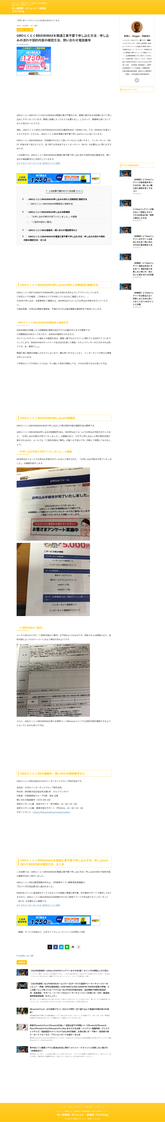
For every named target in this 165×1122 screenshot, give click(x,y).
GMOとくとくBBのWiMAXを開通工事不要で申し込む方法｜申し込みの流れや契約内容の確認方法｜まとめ (64, 236)
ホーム (63, 1107)
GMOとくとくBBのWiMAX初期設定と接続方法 (49, 203)
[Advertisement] (64, 94)
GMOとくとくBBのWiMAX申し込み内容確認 (45, 211)
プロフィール (100, 1107)
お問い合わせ (89, 1107)
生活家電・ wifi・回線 (26, 953)
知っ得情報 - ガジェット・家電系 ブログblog (29, 10)
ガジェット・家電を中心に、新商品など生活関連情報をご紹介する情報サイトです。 (82, 1111)
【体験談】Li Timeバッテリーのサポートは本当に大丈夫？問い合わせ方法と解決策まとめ (136, 264)
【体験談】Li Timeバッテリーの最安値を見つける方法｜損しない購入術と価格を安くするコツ (136, 195)
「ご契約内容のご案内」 (39, 221)
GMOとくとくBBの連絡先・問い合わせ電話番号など (48, 229)
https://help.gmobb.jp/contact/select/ (51, 810)
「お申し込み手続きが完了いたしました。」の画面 (51, 215)
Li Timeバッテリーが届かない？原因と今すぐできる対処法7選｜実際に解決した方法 (136, 230)
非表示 (79, 190)
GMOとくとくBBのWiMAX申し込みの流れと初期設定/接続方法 (53, 198)
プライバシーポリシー (75, 1107)
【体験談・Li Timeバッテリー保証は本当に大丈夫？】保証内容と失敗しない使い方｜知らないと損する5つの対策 (136, 299)
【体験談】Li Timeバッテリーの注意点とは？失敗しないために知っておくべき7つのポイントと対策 (136, 335)
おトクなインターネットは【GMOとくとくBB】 (39, 163)
